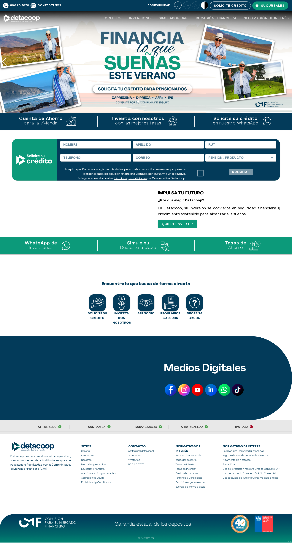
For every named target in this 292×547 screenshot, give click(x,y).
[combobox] (240, 158)
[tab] (114, 18)
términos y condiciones (130, 178)
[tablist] (197, 18)
